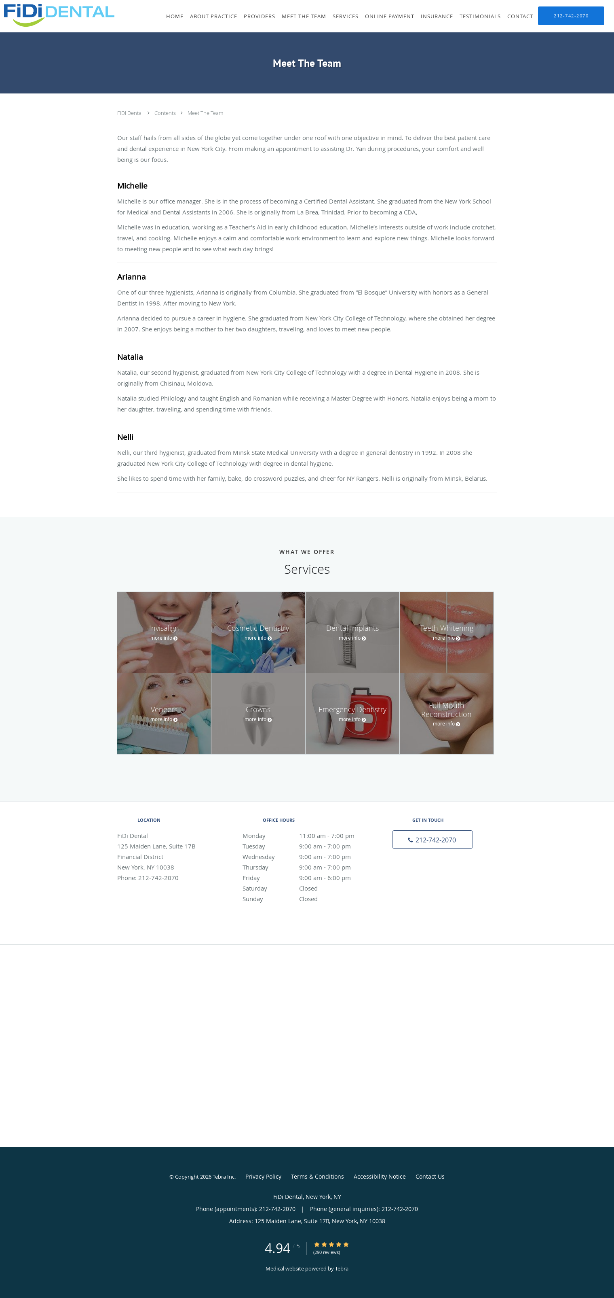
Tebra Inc (223, 1176)
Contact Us (430, 1176)
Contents (165, 113)
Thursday (305, 867)
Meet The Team (205, 113)
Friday (305, 877)
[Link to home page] (57, 15)
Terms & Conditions (317, 1176)
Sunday (305, 898)
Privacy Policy (263, 1176)
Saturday (305, 888)
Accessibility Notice (380, 1176)
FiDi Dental (130, 113)
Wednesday (305, 856)
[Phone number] (432, 839)
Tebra (341, 1268)
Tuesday (305, 846)
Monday (305, 835)
